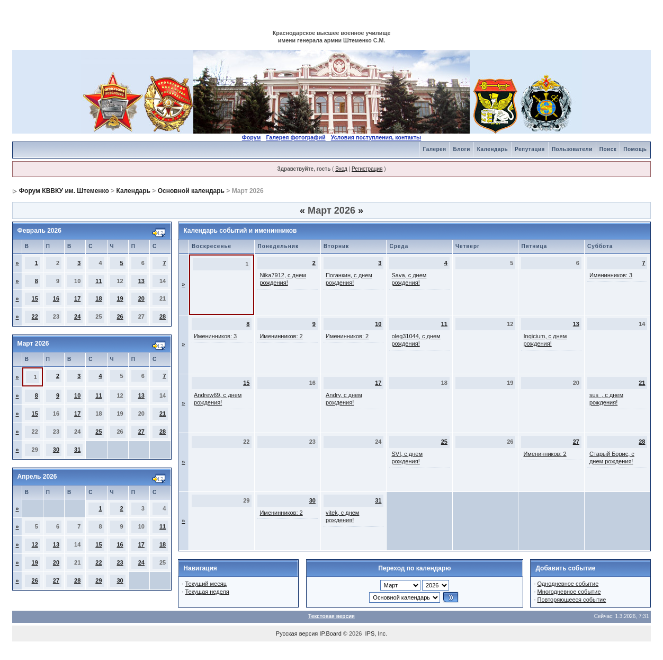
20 (141, 298)
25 (98, 431)
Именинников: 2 (280, 336)
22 (35, 316)
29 (98, 580)
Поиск (608, 149)
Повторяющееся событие (571, 599)
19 (120, 298)
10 (77, 395)
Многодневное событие (569, 591)
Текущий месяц (206, 583)
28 (162, 316)
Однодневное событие (568, 583)
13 (141, 281)
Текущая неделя (207, 591)
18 (98, 298)
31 (77, 449)
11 (98, 281)
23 (120, 562)
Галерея (434, 149)
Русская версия (297, 633)
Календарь (492, 149)
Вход (341, 169)
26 (120, 316)
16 (56, 298)
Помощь (635, 149)
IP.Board (330, 633)
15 (35, 298)
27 (141, 431)
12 (35, 544)
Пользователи (572, 149)
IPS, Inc (375, 633)
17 (77, 298)
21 (162, 413)
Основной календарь (191, 191)
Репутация (530, 149)
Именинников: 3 (610, 275)
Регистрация (367, 169)
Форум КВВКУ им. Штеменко (64, 191)
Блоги (461, 149)
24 (77, 316)
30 (56, 449)
